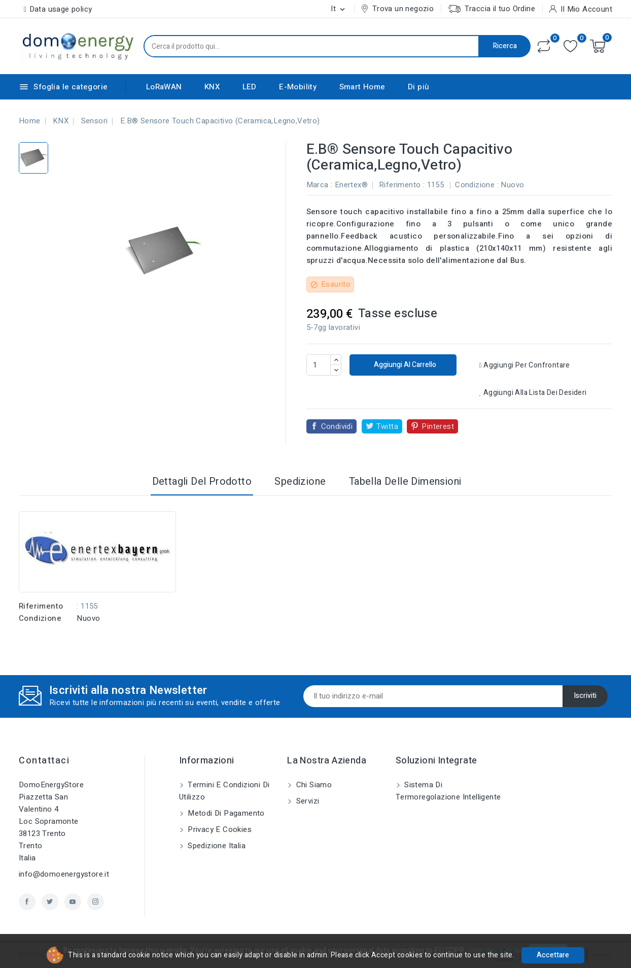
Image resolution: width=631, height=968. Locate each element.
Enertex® (351, 184)
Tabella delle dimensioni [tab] (405, 481)
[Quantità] (318, 365)
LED (249, 86)
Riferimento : (402, 184)
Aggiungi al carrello (404, 364)
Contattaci (44, 760)
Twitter (50, 901)
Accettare (553, 955)
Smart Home (362, 86)
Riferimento (41, 606)
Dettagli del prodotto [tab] (202, 481)
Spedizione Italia (216, 845)
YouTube (72, 901)
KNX (212, 86)
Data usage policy (60, 9)
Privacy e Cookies (219, 829)
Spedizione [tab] (300, 481)
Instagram (95, 901)
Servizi (306, 801)
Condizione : (477, 184)
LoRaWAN (164, 86)
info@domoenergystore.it (64, 874)
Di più (418, 86)
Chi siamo (313, 784)
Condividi (337, 426)
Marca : (319, 184)
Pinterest (438, 426)
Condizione (40, 618)
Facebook (27, 901)
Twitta (387, 426)
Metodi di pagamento (225, 813)
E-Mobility (298, 86)
